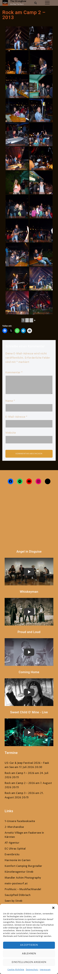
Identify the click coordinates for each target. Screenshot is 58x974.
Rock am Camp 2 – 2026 (20, 783)
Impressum (45, 969)
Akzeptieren (29, 945)
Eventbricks (12, 854)
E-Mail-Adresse (16, 417)
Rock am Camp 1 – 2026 (19, 773)
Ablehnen (29, 953)
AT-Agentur (12, 843)
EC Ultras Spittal (15, 848)
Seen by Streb (13, 901)
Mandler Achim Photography (23, 878)
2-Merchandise (14, 827)
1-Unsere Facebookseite (20, 821)
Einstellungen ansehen (29, 962)
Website (10, 433)
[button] (53, 907)
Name (10, 401)
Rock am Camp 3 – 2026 (20, 793)
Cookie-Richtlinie (15, 969)
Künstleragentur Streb (19, 872)
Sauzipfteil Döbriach (17, 895)
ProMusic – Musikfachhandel (23, 889)
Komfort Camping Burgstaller (23, 866)
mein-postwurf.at (16, 883)
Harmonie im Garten (17, 860)
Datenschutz (32, 969)
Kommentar (14, 372)
